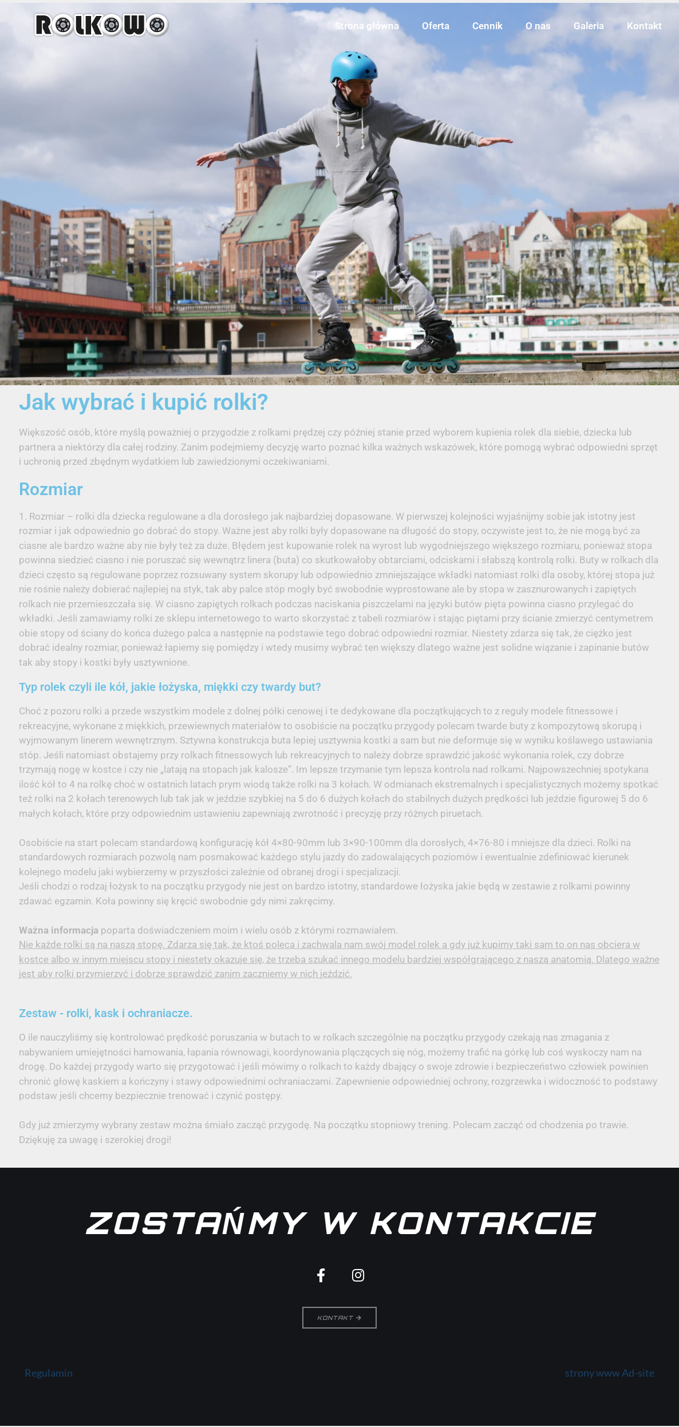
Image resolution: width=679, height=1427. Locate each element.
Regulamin (49, 1375)
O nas (538, 25)
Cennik (487, 25)
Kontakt (644, 25)
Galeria (589, 25)
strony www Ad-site (609, 1375)
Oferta (435, 25)
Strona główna (367, 25)
